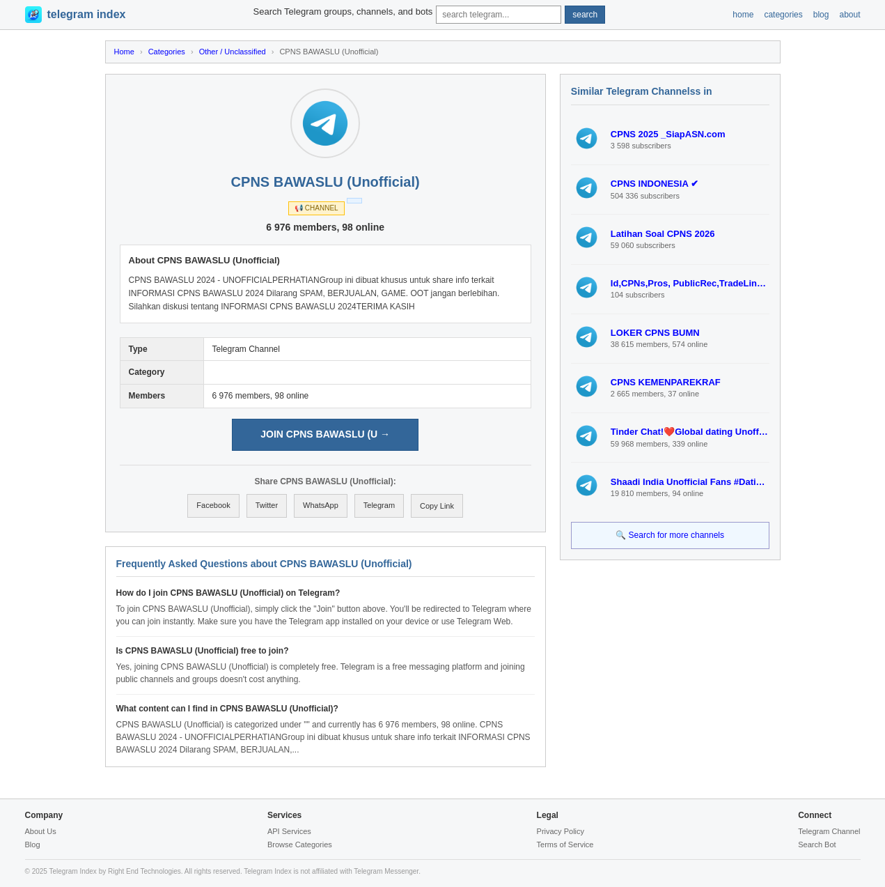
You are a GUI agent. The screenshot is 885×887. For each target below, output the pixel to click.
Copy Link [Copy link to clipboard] (437, 506)
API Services (289, 831)
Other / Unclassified (232, 51)
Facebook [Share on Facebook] (213, 505)
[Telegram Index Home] (75, 14)
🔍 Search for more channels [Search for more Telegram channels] (670, 535)
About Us (40, 831)
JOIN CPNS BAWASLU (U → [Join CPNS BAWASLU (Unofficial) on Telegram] (325, 434)
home (743, 15)
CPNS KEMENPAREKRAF (666, 382)
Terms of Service (565, 844)
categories (783, 15)
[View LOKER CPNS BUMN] (586, 338)
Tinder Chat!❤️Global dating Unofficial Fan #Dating (690, 431)
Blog (32, 844)
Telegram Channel (829, 831)
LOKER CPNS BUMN (655, 332)
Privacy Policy (560, 831)
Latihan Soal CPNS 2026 (663, 234)
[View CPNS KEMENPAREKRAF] (586, 388)
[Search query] (498, 15)
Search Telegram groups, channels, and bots (343, 11)
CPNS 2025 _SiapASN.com (668, 134)
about (849, 15)
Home (124, 51)
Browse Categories (299, 844)
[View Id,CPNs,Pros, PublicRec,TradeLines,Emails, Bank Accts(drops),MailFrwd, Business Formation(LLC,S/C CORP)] (586, 289)
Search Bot (817, 844)
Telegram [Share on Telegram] (379, 505)
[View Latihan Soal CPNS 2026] (586, 239)
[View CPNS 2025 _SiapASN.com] (586, 140)
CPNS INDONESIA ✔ (654, 183)
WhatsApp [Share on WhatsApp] (320, 505)
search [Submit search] (584, 15)
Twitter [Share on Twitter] (267, 505)
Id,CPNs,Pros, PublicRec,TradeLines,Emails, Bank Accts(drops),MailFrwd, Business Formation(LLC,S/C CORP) (690, 283)
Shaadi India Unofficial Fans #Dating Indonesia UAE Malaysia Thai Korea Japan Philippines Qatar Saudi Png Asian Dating (690, 482)
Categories (166, 51)
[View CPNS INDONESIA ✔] (586, 189)
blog (821, 15)
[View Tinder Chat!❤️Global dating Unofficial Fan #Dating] (586, 437)
